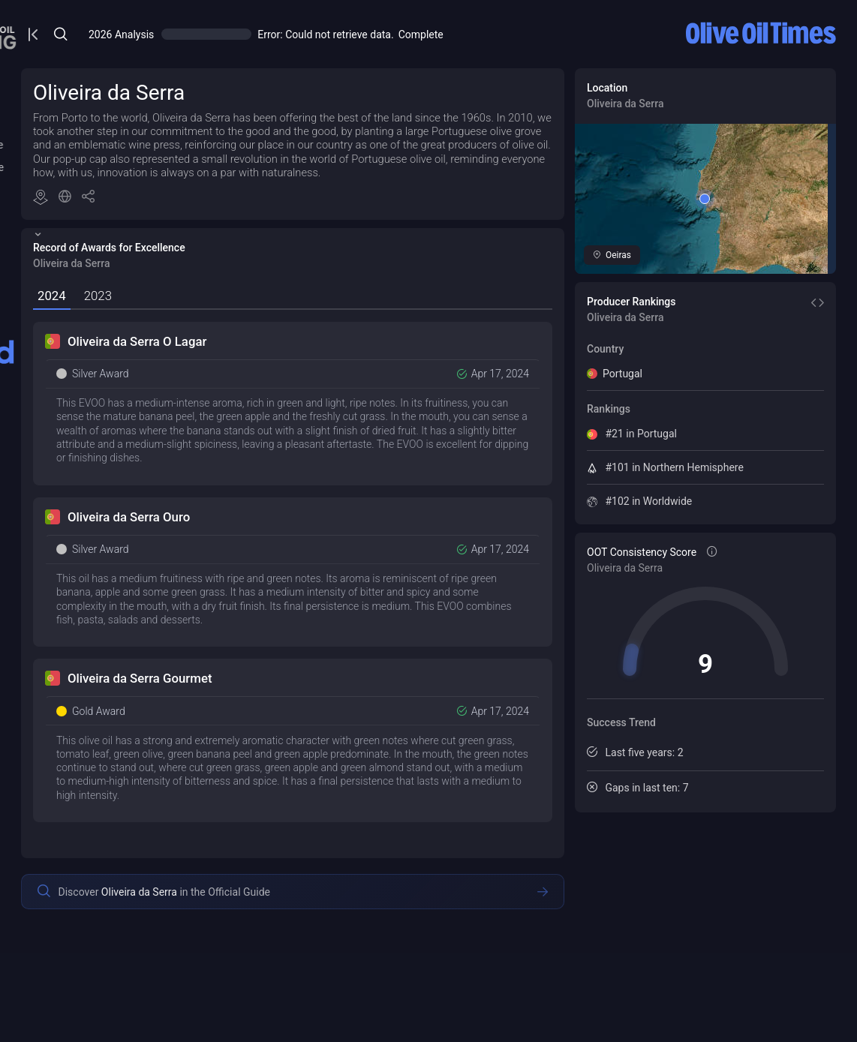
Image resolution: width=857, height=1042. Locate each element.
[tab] (283, 324)
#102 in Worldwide (716, 501)
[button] (319, 227)
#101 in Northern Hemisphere (742, 467)
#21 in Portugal (709, 434)
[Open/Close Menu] (265, 34)
